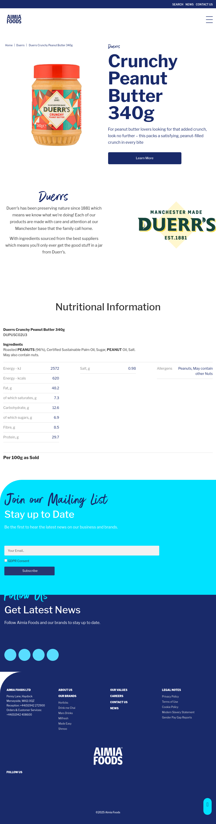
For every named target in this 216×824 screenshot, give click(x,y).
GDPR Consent (18, 561)
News (190, 4)
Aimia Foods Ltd (19, 690)
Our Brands (67, 696)
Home (9, 45)
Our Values (118, 690)
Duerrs (20, 45)
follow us (14, 772)
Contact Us (204, 4)
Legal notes (171, 690)
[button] (207, 806)
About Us (65, 690)
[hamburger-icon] (209, 19)
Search (177, 4)
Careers (116, 696)
